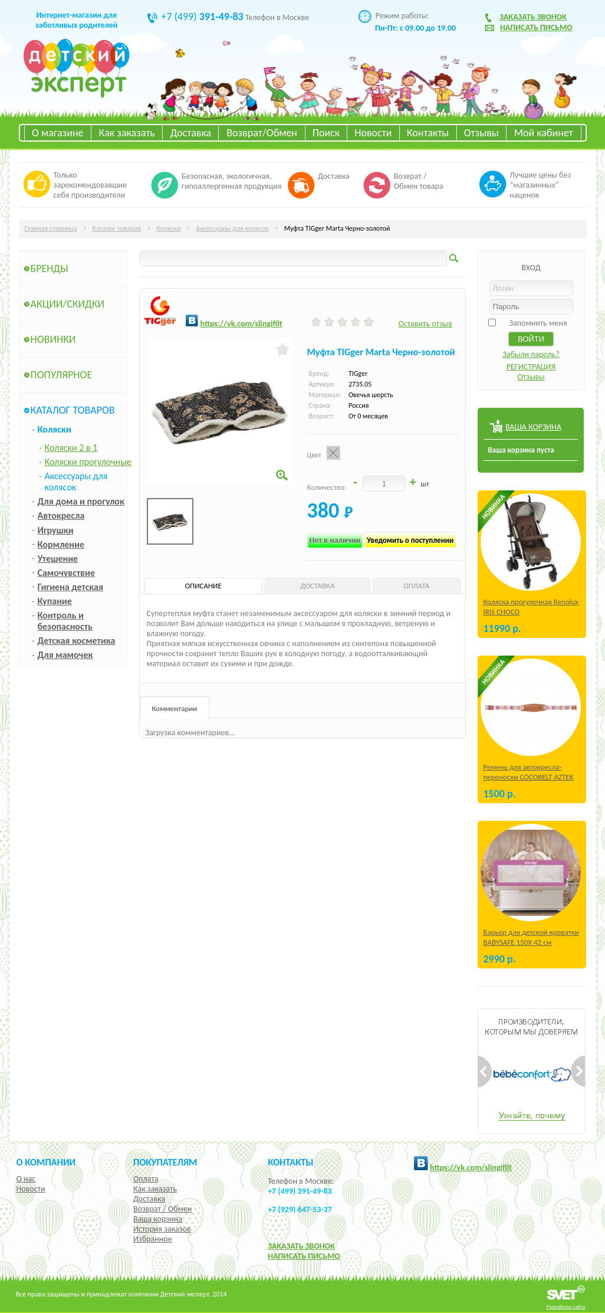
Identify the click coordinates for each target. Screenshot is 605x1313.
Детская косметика (77, 640)
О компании (46, 1162)
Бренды (49, 268)
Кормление (61, 544)
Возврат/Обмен (261, 132)
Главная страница (51, 228)
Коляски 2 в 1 (71, 447)
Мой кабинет (543, 132)
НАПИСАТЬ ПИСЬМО (304, 1256)
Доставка (190, 132)
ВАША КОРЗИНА (533, 427)
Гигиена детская (70, 586)
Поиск (326, 132)
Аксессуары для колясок (232, 228)
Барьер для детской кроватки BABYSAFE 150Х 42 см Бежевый (531, 942)
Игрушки (56, 530)
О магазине (58, 132)
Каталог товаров (117, 228)
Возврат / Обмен (162, 1209)
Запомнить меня (538, 323)
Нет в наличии (335, 540)
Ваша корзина (157, 1219)
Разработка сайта (566, 1306)
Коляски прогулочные (88, 461)
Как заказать (127, 132)
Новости (373, 132)
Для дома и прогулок (81, 501)
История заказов (162, 1229)
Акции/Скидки (68, 303)
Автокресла (61, 515)
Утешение (58, 558)
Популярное (62, 374)
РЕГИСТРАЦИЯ (531, 367)
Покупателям (165, 1162)
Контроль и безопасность (65, 621)
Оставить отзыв (425, 324)
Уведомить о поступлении (410, 540)
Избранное (152, 1239)
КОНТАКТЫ (290, 1162)
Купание (55, 601)
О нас (26, 1179)
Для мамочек (65, 654)
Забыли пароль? (531, 354)
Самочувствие (67, 572)
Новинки (53, 339)
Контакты (428, 132)
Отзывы (481, 132)
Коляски (168, 228)
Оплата (146, 1179)
